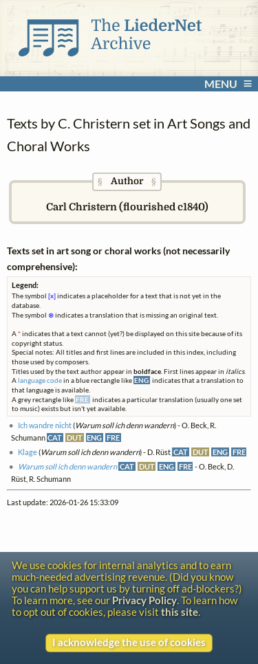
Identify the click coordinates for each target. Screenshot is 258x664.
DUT (75, 437)
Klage (27, 451)
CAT (54, 437)
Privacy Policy (144, 600)
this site (179, 612)
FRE (113, 437)
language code (40, 380)
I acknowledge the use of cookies (129, 642)
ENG (94, 437)
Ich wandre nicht (45, 425)
